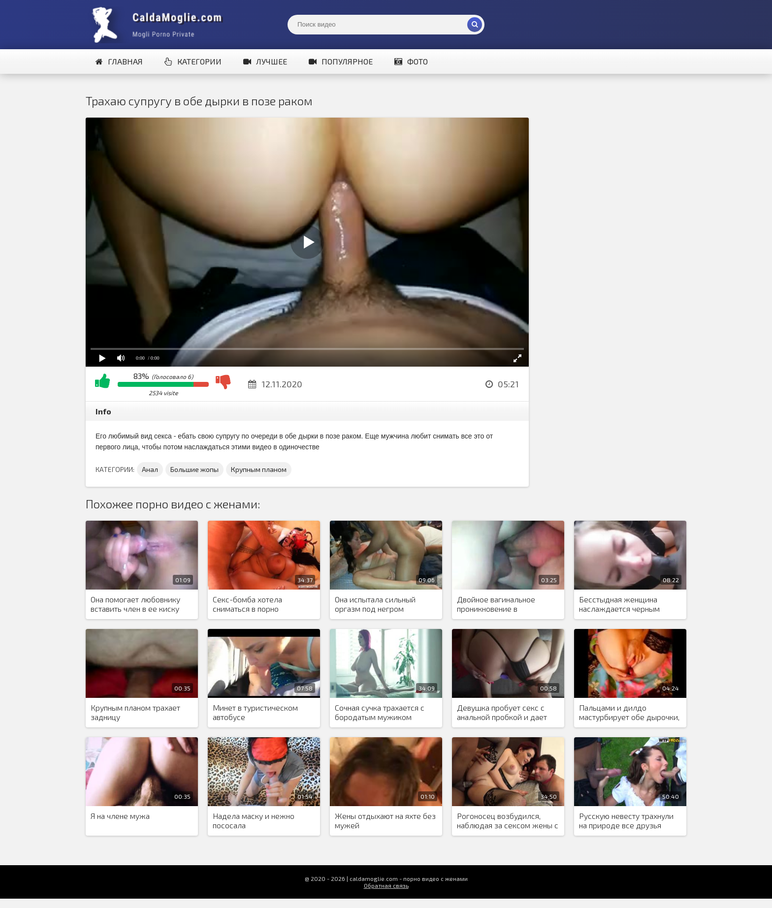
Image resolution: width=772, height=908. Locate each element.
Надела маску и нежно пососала (253, 820)
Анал (150, 469)
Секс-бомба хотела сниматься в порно (247, 604)
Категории (193, 61)
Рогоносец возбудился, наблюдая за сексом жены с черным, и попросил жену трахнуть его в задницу (507, 821)
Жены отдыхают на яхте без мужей (385, 820)
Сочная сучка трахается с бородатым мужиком (379, 712)
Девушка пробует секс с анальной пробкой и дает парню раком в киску (502, 712)
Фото (411, 61)
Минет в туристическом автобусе (255, 712)
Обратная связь (386, 885)
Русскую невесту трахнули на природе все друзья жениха (626, 821)
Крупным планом (259, 469)
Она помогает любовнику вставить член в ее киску (135, 604)
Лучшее (265, 61)
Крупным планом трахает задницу (135, 712)
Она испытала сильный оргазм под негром (375, 604)
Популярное (341, 61)
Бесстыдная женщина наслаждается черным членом (619, 604)
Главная (119, 61)
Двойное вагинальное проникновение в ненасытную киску (496, 604)
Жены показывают (159, 24)
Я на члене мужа (120, 815)
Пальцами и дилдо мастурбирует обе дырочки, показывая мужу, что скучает (629, 712)
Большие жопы (194, 469)
